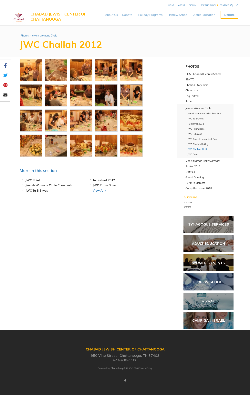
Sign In (192, 5)
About (181, 5)
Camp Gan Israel (208, 320)
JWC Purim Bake (104, 185)
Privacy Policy (145, 368)
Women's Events (208, 262)
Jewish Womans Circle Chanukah (49, 185)
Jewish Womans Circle (44, 35)
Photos (25, 35)
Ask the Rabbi (208, 5)
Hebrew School (178, 15)
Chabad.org (117, 368)
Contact (224, 5)
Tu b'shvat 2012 (104, 180)
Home (171, 5)
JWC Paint (33, 180)
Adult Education (204, 15)
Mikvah (208, 301)
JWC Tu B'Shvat (37, 190)
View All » (99, 190)
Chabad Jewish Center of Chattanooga (58, 17)
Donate (127, 15)
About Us (111, 15)
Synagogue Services (208, 224)
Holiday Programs (150, 15)
